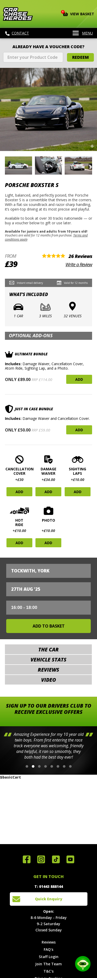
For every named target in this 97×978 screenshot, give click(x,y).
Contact (17, 33)
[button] (27, 766)
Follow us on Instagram (41, 859)
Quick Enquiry (48, 898)
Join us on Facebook (27, 859)
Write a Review (78, 264)
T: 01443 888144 (48, 886)
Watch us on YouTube (70, 859)
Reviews (49, 942)
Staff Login (48, 956)
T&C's (48, 971)
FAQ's (48, 949)
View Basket (78, 13)
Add (79, 379)
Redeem (80, 57)
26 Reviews (80, 256)
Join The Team (48, 963)
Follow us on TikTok (56, 859)
